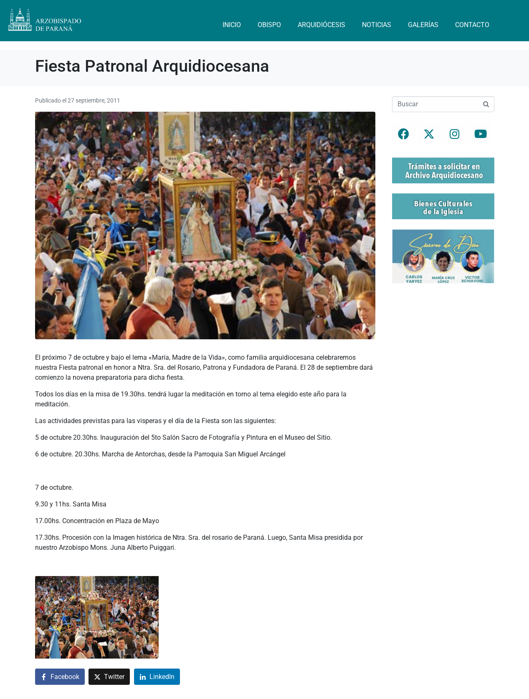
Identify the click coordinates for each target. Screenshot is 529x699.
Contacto (472, 25)
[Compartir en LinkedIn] (157, 677)
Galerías (423, 25)
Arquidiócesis (321, 25)
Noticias (376, 25)
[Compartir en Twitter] (109, 677)
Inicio (232, 25)
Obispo (269, 25)
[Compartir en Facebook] (60, 677)
